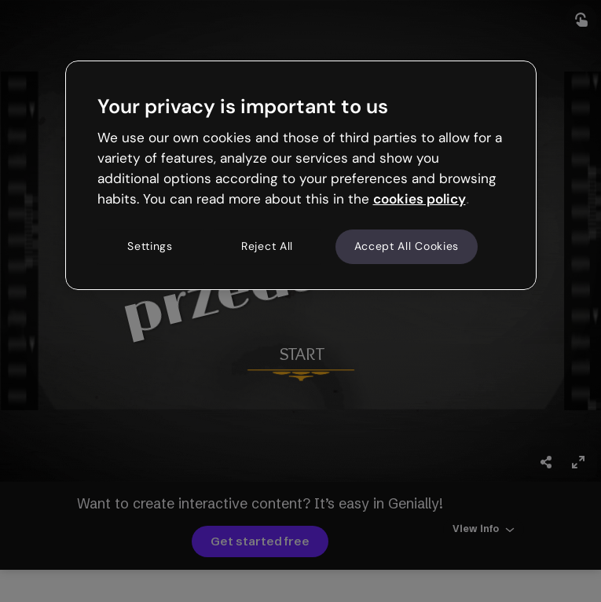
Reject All (267, 247)
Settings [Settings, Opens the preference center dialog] (150, 247)
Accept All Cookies (407, 247)
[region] (301, 175)
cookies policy (419, 198)
